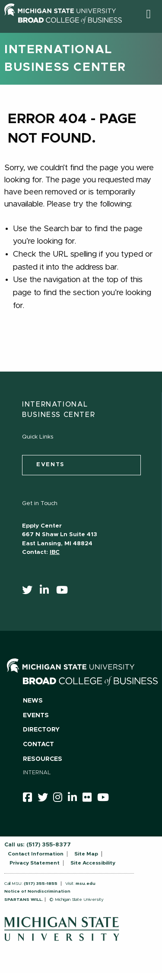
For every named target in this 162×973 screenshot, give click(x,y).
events (50, 464)
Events (36, 715)
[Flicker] (90, 798)
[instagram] (60, 798)
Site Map (86, 853)
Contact (38, 744)
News (33, 701)
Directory (41, 730)
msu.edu (85, 883)
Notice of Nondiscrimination (37, 891)
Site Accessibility (92, 862)
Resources (42, 759)
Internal (37, 773)
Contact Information (36, 853)
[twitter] (30, 592)
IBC (55, 552)
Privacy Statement (35, 862)
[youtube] (64, 592)
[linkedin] (47, 592)
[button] (148, 13)
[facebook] (30, 798)
